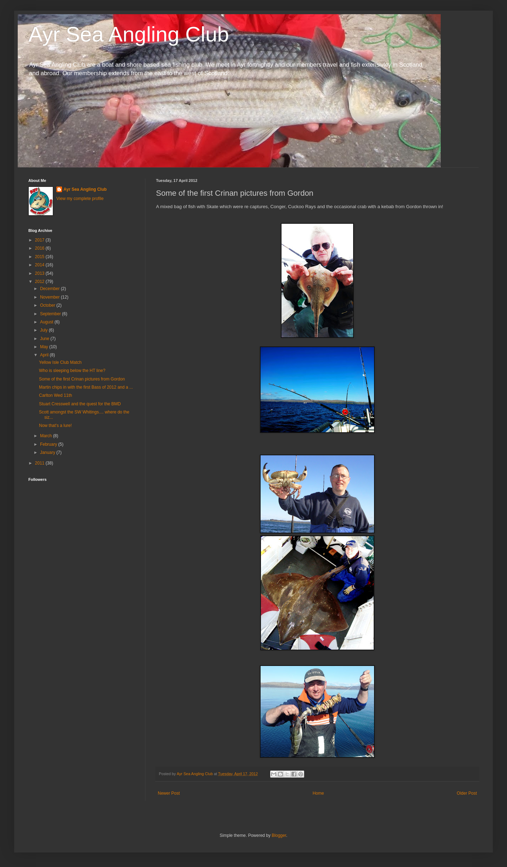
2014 (40, 264)
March (46, 435)
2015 (40, 256)
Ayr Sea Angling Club (128, 34)
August (47, 321)
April (45, 354)
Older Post (467, 793)
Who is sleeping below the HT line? (72, 370)
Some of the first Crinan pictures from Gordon (82, 379)
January (48, 452)
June (45, 338)
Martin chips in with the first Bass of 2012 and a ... (86, 387)
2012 (40, 281)
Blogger (279, 835)
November (50, 297)
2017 (40, 240)
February (49, 444)
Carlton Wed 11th (55, 395)
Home (318, 793)
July (44, 330)
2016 (40, 248)
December (50, 288)
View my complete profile (80, 198)
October (48, 305)
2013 (40, 273)
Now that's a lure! (55, 425)
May (44, 346)
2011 (40, 463)
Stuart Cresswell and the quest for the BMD (80, 403)
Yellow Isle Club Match (60, 362)
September (51, 313)
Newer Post (169, 793)
